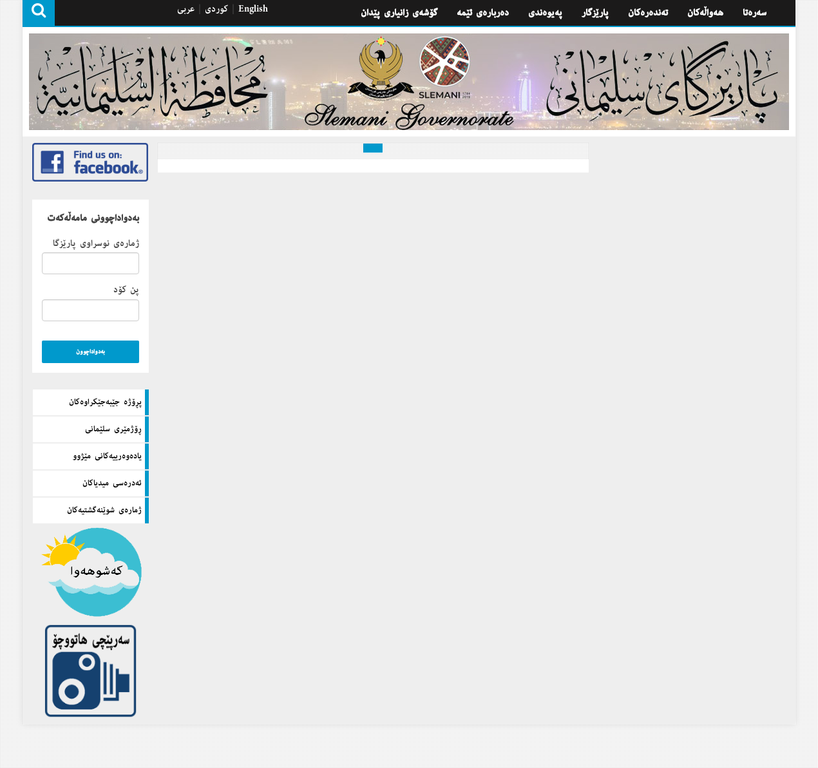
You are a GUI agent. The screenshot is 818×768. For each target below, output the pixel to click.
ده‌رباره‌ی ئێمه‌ (483, 13)
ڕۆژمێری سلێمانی (113, 429)
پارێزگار (595, 13)
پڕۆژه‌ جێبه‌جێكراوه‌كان (105, 402)
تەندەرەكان (648, 13)
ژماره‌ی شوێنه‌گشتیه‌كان (104, 510)
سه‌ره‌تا (754, 13)
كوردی (216, 9)
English (253, 9)
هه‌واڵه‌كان (705, 13)
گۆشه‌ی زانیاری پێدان (399, 13)
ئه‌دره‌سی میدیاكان (112, 483)
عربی (186, 9)
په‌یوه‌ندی (545, 13)
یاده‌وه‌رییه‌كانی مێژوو (107, 456)
